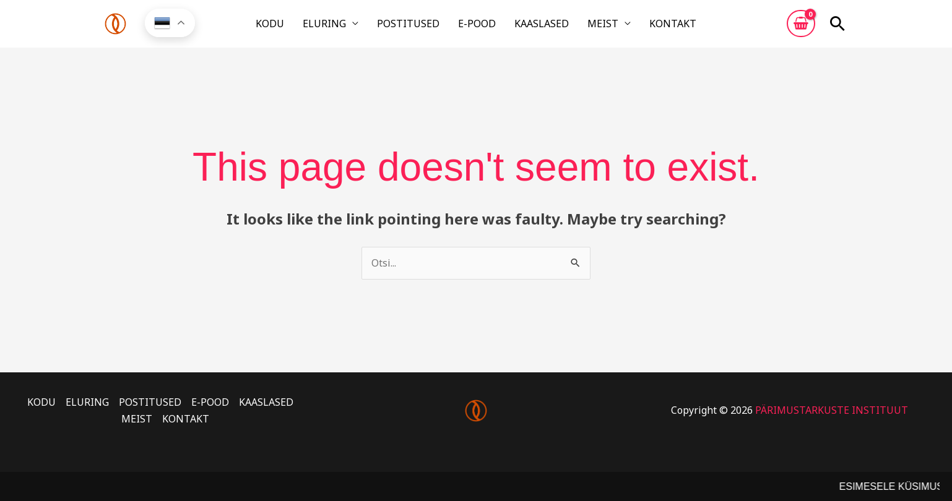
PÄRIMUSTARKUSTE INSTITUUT (831, 415)
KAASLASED (533, 26)
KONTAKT (646, 26)
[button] (837, 26)
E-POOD (477, 26)
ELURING (341, 26)
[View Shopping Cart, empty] (801, 26)
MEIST (585, 26)
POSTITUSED (417, 26)
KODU (296, 26)
